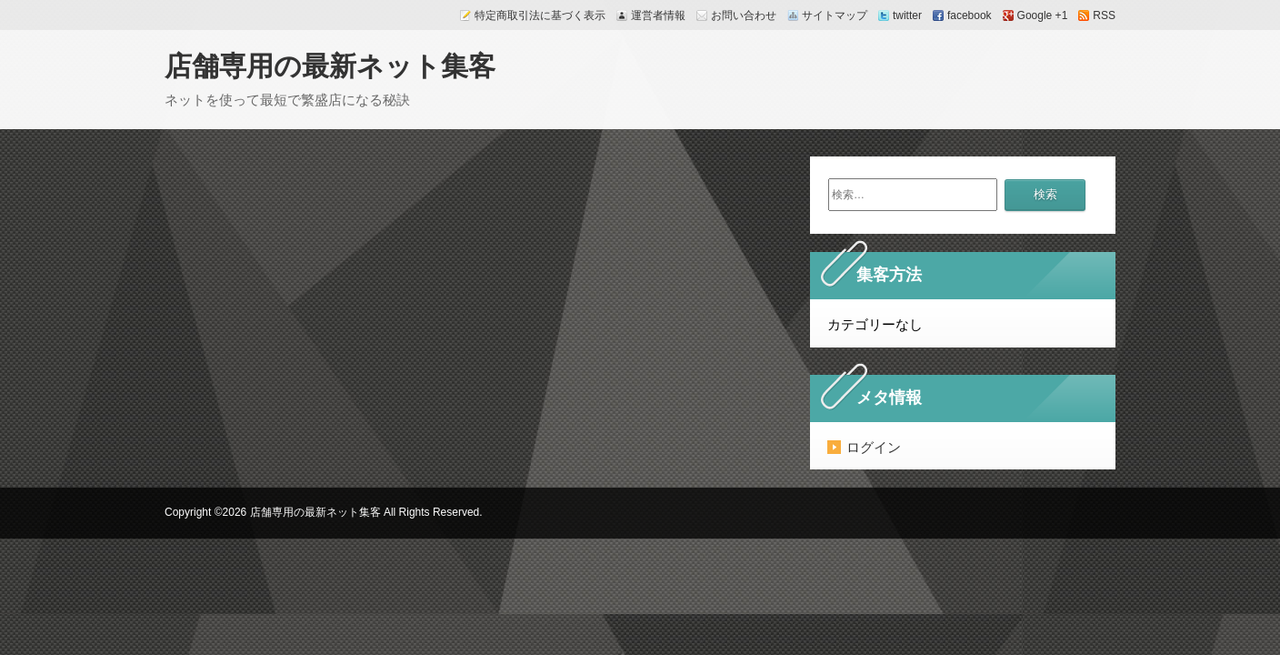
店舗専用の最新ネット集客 (330, 66)
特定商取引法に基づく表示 (540, 15)
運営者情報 (658, 15)
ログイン (873, 447)
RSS (1104, 15)
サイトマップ (834, 15)
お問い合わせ (743, 15)
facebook (969, 15)
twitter (907, 15)
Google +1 (1042, 15)
